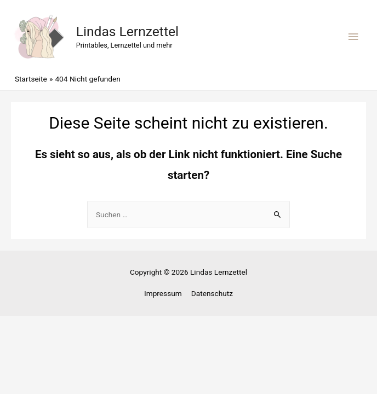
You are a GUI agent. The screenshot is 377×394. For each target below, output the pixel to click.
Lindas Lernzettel (127, 31)
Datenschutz (212, 293)
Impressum (163, 293)
